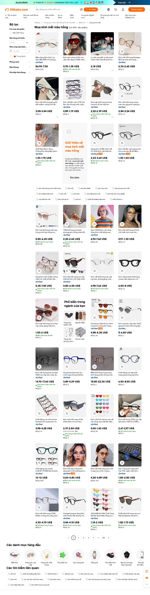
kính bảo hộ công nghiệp (115, 194)
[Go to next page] (108, 538)
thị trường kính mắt (92, 194)
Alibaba (37, 23)
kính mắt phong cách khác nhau (98, 579)
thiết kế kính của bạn (131, 574)
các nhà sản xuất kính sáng (32, 579)
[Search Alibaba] (57, 9)
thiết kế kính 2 (116, 199)
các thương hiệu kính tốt (108, 574)
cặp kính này (68, 574)
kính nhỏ (62, 194)
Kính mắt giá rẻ (61, 199)
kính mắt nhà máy (85, 574)
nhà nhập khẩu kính (16, 585)
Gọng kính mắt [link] (94, 23)
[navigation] (19, 280)
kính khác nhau (54, 579)
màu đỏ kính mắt (43, 199)
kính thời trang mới (73, 579)
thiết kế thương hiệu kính (95, 199)
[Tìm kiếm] (91, 9)
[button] (81, 9)
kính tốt (69, 188)
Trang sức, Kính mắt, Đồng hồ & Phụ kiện (59, 23)
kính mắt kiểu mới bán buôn (126, 579)
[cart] (116, 10)
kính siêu (75, 194)
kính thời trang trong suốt (39, 585)
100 (103, 538)
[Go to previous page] (68, 538)
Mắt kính (82, 23)
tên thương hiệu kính (44, 194)
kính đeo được (84, 188)
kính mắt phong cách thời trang (48, 188)
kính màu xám (101, 188)
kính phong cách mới (120, 188)
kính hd (77, 199)
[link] (147, 571)
